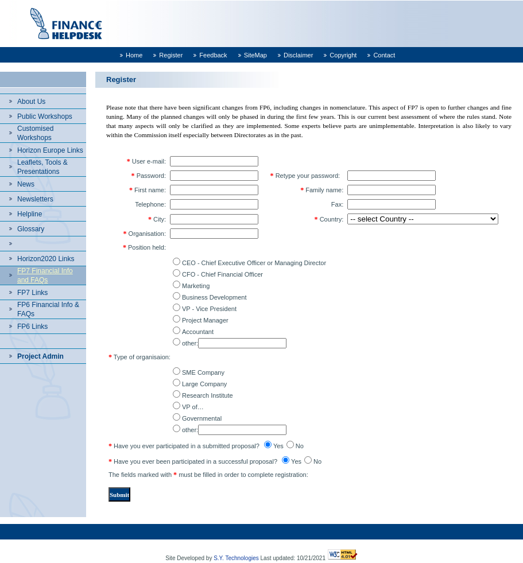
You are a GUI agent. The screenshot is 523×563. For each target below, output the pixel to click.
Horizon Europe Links (50, 150)
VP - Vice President (209, 308)
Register (171, 55)
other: (190, 343)
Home (134, 55)
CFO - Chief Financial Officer (222, 274)
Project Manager (205, 320)
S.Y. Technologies (236, 558)
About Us (31, 102)
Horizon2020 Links (45, 259)
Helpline (29, 214)
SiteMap (255, 55)
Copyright (343, 55)
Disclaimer (298, 55)
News (25, 184)
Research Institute (207, 395)
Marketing (196, 285)
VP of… (193, 406)
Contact (384, 55)
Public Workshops (44, 116)
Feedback (213, 55)
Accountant (198, 331)
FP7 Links (32, 293)
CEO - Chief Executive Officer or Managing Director (254, 262)
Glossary (30, 229)
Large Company (204, 383)
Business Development (214, 297)
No (300, 445)
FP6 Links (32, 327)
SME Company (203, 372)
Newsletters (35, 199)
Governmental (202, 418)
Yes (278, 445)
